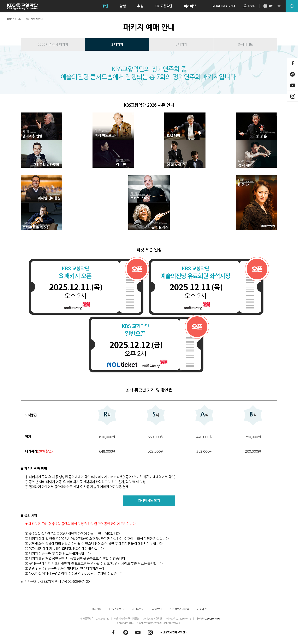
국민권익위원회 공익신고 (173, 632)
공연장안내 (138, 609)
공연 (105, 6)
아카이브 (190, 6)
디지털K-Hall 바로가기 (224, 6)
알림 (123, 6)
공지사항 (96, 609)
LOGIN (251, 6)
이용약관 (201, 609)
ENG (279, 6)
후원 (140, 6)
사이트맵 (157, 609)
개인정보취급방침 (179, 609)
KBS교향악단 (163, 6)
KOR (271, 6)
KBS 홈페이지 (116, 609)
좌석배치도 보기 (149, 500)
